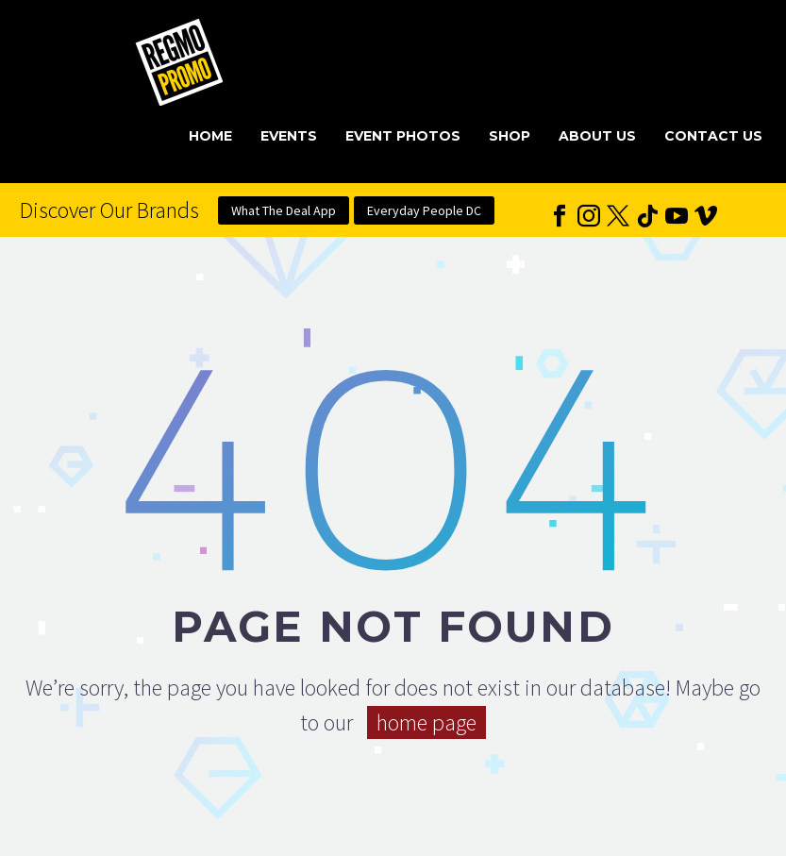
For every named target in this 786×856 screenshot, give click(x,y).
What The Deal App (283, 210)
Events (288, 135)
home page (426, 722)
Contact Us (713, 135)
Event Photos (402, 135)
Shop (509, 135)
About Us (597, 135)
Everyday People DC (424, 210)
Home (210, 135)
